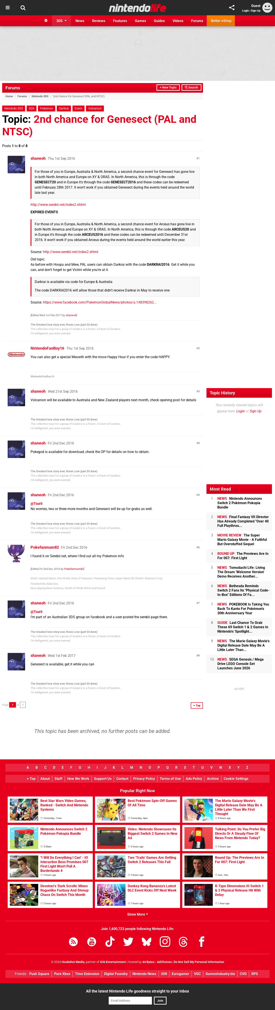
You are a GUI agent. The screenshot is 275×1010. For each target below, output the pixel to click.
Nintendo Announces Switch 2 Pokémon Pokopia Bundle (239, 502)
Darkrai (64, 108)
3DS (31, 108)
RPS (254, 974)
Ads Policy (194, 779)
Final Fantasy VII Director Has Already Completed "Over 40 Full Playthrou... (243, 521)
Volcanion (95, 108)
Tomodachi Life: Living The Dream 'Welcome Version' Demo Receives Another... (241, 572)
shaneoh (38, 158)
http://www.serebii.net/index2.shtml (58, 205)
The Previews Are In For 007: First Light (242, 556)
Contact (122, 779)
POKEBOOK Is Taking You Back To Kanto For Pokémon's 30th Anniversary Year (243, 608)
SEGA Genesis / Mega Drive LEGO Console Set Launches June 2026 (240, 663)
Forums (12, 87)
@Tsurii (36, 504)
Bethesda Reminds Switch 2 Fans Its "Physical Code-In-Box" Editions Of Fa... (243, 590)
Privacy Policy (144, 779)
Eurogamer (180, 974)
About (45, 779)
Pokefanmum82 (45, 547)
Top (31, 779)
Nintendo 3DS (40, 96)
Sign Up (255, 10)
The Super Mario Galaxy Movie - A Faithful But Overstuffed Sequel (242, 539)
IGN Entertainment (113, 962)
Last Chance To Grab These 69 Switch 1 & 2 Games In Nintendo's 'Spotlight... (242, 627)
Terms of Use (170, 779)
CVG (243, 974)
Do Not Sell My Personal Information (199, 962)
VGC (197, 974)
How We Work (78, 779)
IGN (164, 974)
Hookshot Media (73, 962)
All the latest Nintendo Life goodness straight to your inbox (137, 991)
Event (78, 108)
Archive (213, 779)
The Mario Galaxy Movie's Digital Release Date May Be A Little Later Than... (243, 645)
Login (245, 10)
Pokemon (46, 108)
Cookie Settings (236, 779)
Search (191, 87)
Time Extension (87, 974)
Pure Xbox (62, 974)
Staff (58, 779)
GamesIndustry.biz (220, 974)
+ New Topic (168, 87)
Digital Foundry (116, 974)
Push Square (39, 974)
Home (9, 96)
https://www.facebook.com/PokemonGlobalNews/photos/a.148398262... (99, 302)
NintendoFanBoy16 (47, 348)
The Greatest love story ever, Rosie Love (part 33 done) (64, 324)
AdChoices (164, 962)
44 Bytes (148, 962)
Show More (137, 914)
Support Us (103, 779)
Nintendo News (144, 974)
